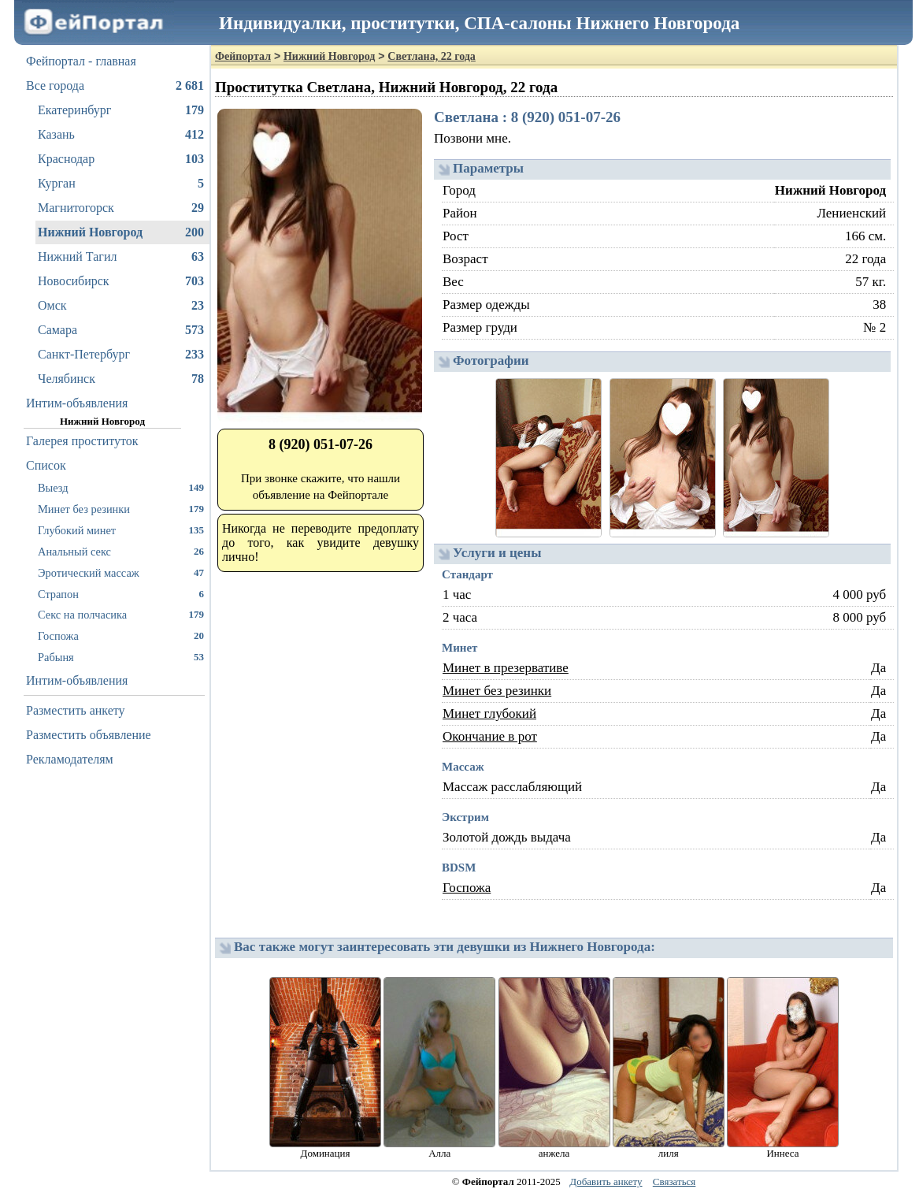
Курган (121, 183)
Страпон (121, 594)
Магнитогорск (121, 208)
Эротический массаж (121, 572)
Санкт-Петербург (121, 354)
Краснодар (121, 159)
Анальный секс (121, 551)
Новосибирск (121, 281)
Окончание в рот (490, 736)
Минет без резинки (121, 509)
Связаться (674, 1181)
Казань (121, 135)
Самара (121, 330)
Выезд (121, 487)
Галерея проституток (82, 441)
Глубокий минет (121, 530)
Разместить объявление (88, 734)
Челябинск (121, 379)
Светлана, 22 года (431, 56)
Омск (121, 306)
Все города (115, 86)
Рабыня (121, 657)
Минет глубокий (489, 713)
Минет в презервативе (506, 667)
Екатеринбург (121, 110)
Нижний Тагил (121, 257)
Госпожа (121, 635)
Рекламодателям (69, 759)
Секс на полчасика (121, 614)
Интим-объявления (77, 403)
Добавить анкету (605, 1181)
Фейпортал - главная (81, 61)
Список (46, 465)
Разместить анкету (75, 710)
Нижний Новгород (121, 232)
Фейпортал (243, 56)
